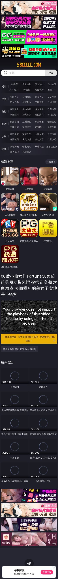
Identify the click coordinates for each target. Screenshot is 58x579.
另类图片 (51, 126)
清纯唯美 (26, 126)
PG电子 (14, 84)
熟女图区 (39, 126)
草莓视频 (39, 146)
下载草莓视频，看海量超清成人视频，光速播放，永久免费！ (29, 338)
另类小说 (26, 139)
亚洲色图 (26, 121)
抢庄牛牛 (51, 89)
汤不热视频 (51, 146)
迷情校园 (14, 139)
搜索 (51, 72)
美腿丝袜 (14, 126)
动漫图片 (51, 121)
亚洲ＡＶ (14, 96)
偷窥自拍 (14, 121)
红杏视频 (14, 151)
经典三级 (26, 114)
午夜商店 (26, 146)
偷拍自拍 (26, 109)
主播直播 (39, 102)
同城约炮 (14, 146)
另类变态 (51, 114)
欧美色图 (39, 121)
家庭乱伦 (26, 134)
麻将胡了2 (14, 89)
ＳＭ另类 (51, 102)
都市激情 (14, 134)
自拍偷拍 (26, 96)
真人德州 (26, 84)
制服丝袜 (14, 114)
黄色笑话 (39, 139)
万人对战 (39, 84)
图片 (4, 124)
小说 (4, 136)
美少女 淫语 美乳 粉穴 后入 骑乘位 (19, 349)
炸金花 (27, 89)
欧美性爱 (51, 109)
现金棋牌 (39, 89)
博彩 (4, 86)
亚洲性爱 (14, 109)
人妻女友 (39, 134)
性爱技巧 (51, 139)
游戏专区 (51, 84)
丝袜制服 (26, 102)
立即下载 (47, 572)
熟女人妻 (14, 102)
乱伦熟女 (39, 114)
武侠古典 (51, 134)
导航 (4, 148)
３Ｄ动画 (51, 96)
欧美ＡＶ (39, 96)
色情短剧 (26, 151)
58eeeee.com (29, 65)
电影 (4, 111)
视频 (4, 99)
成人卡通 (39, 109)
